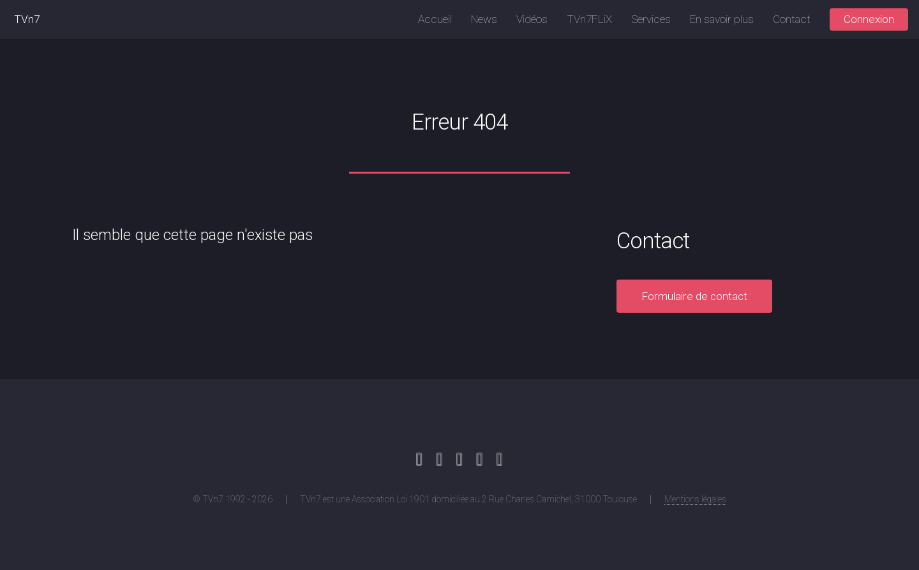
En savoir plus (722, 19)
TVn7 (27, 19)
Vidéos (532, 19)
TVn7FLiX (589, 19)
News (484, 19)
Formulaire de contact (694, 296)
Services (651, 19)
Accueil (435, 19)
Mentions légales (695, 499)
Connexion (869, 19)
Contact (792, 19)
